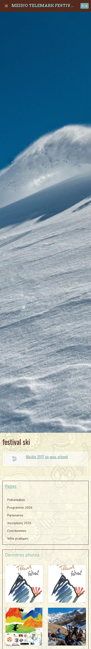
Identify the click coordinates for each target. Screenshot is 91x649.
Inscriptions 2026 (19, 523)
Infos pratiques (17, 538)
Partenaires (15, 515)
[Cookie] (9, 639)
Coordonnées (16, 531)
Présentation (16, 500)
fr (83, 5)
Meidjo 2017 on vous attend (47, 456)
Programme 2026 (19, 507)
